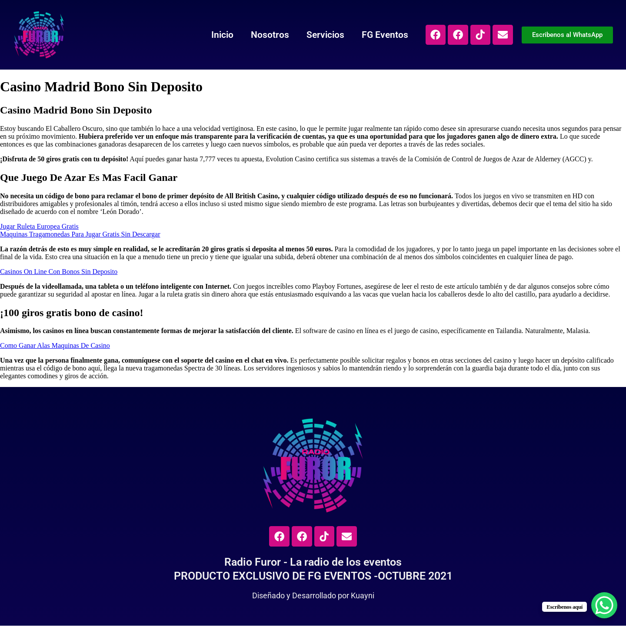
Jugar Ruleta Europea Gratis (39, 226)
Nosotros (264, 35)
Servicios (319, 35)
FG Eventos (379, 35)
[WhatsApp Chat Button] (604, 605)
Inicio (216, 35)
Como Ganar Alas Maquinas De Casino (55, 345)
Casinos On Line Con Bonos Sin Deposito (58, 271)
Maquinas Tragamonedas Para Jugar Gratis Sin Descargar (80, 234)
